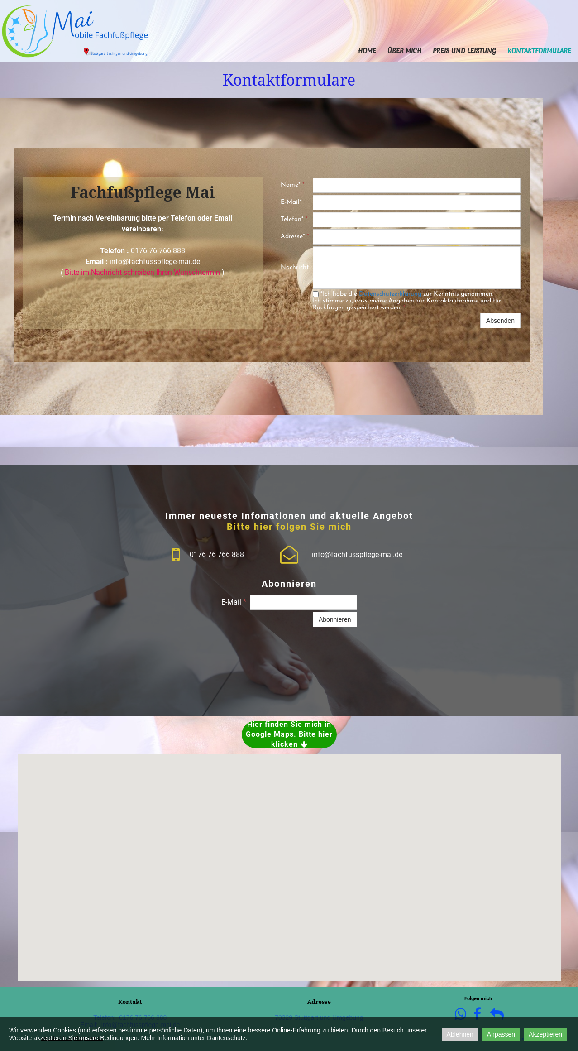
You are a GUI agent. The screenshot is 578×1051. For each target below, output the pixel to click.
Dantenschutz (226, 1037)
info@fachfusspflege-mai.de (155, 261)
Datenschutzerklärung (390, 294)
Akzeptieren (545, 1034)
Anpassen (501, 1034)
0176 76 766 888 (158, 250)
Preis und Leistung (464, 51)
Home (367, 51)
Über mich (404, 51)
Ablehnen (460, 1034)
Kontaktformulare (539, 51)
